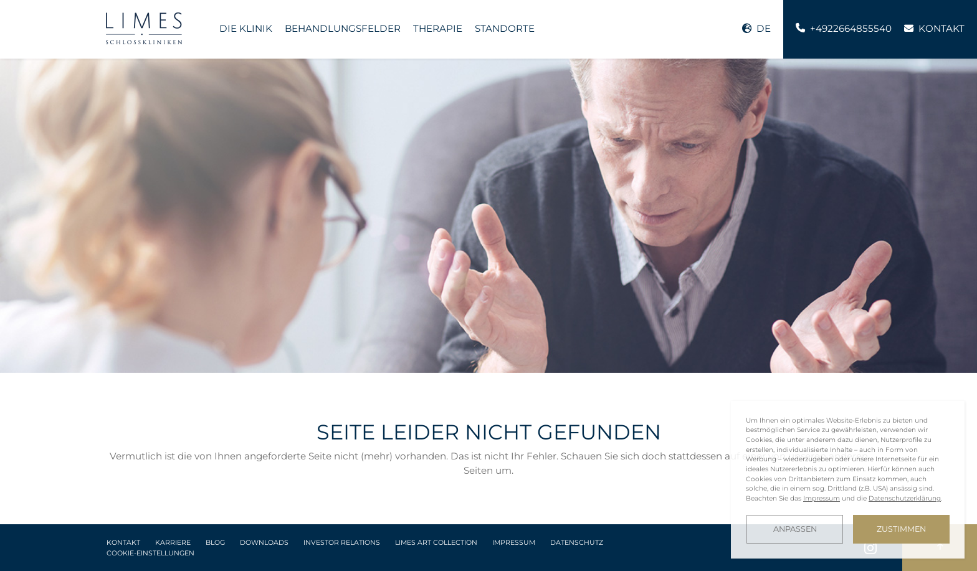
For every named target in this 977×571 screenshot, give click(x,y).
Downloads (264, 543)
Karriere (173, 543)
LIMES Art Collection (436, 543)
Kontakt (123, 543)
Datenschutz (576, 543)
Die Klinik (245, 28)
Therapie (437, 28)
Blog (215, 543)
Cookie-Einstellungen (150, 553)
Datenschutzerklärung (905, 498)
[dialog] (848, 480)
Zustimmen (901, 529)
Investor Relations (341, 543)
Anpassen (795, 529)
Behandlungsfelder (343, 28)
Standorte (505, 28)
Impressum (513, 543)
